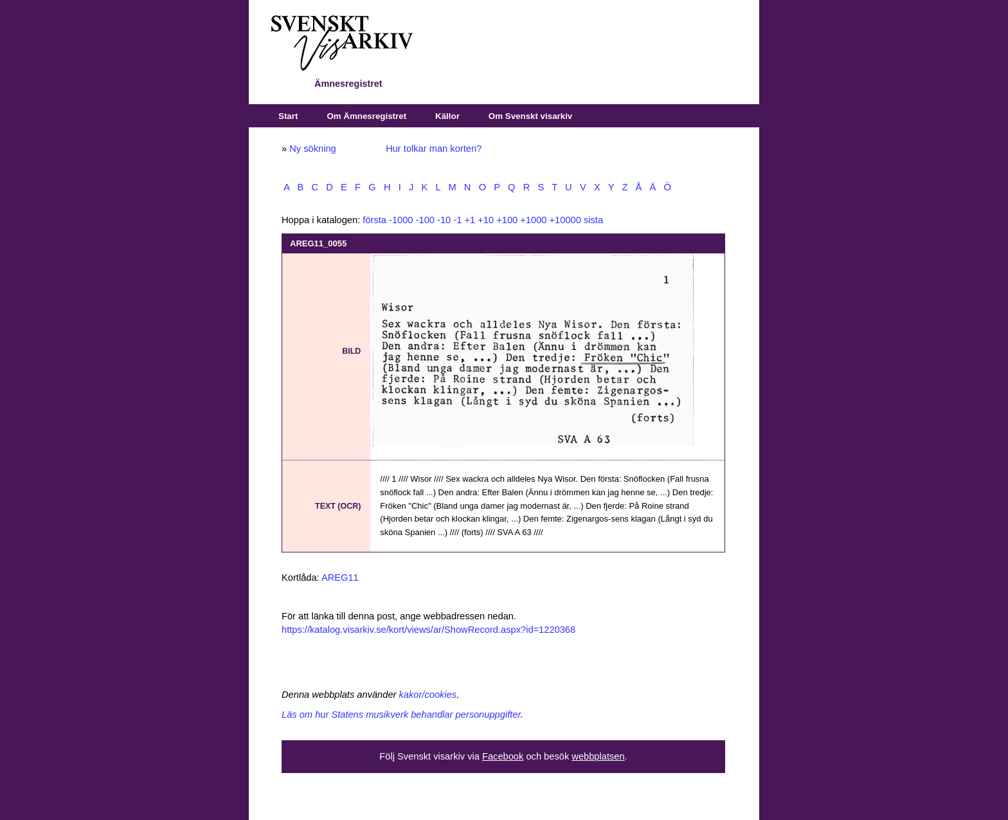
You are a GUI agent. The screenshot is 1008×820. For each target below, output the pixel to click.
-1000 (401, 220)
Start (288, 116)
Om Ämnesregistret (366, 116)
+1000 (533, 220)
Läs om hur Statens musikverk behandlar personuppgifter (401, 714)
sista (593, 220)
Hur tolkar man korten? (434, 148)
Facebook (502, 756)
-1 (457, 220)
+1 (469, 220)
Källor (447, 116)
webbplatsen (598, 756)
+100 (507, 220)
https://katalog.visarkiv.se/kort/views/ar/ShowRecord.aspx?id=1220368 (428, 629)
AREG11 (340, 577)
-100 (425, 220)
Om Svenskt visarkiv (530, 116)
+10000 (565, 220)
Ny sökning (312, 148)
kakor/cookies (428, 694)
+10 (486, 220)
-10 (444, 220)
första (374, 220)
